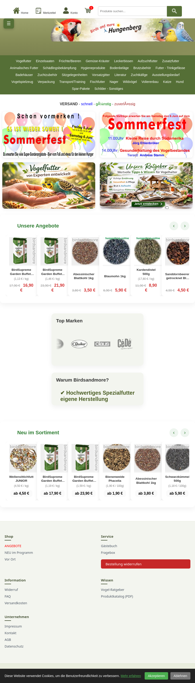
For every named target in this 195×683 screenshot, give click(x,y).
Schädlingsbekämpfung (59, 68)
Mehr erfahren (131, 676)
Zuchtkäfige (139, 75)
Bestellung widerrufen (124, 564)
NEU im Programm (19, 552)
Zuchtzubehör (47, 75)
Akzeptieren (156, 676)
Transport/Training (72, 82)
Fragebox (108, 552)
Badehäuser (24, 75)
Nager (113, 82)
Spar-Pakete (81, 88)
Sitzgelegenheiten (74, 75)
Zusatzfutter (170, 61)
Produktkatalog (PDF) (117, 596)
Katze (167, 82)
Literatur (120, 75)
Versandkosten (16, 603)
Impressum (13, 626)
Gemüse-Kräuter (97, 61)
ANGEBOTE (13, 546)
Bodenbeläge (119, 68)
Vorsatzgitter (101, 75)
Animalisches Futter (24, 68)
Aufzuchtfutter (148, 61)
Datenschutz (14, 646)
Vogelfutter (23, 61)
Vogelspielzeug (22, 82)
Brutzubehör (142, 68)
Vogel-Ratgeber (112, 589)
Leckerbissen (123, 61)
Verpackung (46, 82)
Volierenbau (149, 82)
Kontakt (10, 633)
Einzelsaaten (45, 61)
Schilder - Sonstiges (109, 88)
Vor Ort (10, 559)
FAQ (8, 596)
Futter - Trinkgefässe (170, 68)
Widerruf (11, 589)
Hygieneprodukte (93, 68)
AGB (8, 639)
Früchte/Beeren (70, 61)
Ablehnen (180, 676)
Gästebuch (109, 546)
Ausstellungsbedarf (165, 75)
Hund (180, 82)
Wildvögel (130, 82)
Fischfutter (97, 82)
